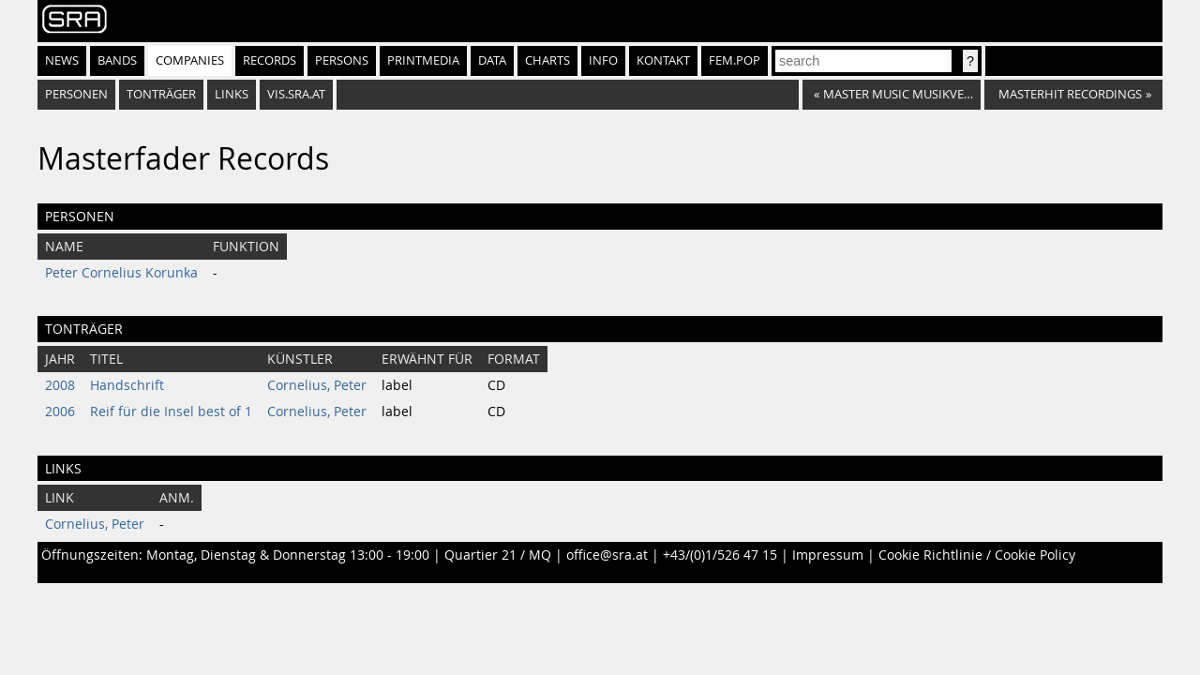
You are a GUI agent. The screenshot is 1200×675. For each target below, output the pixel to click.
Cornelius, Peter (317, 385)
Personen (76, 94)
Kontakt (663, 60)
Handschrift (127, 385)
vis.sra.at (296, 94)
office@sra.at (607, 555)
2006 (60, 411)
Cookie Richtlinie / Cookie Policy (976, 555)
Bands (117, 60)
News (62, 60)
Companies (190, 60)
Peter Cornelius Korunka (121, 272)
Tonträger (161, 94)
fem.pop (734, 60)
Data (492, 60)
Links (231, 94)
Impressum (827, 555)
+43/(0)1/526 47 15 (720, 555)
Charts (547, 60)
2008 (60, 385)
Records (269, 60)
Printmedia (423, 60)
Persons (341, 60)
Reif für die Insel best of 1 (171, 411)
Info (603, 60)
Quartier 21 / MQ (497, 555)
